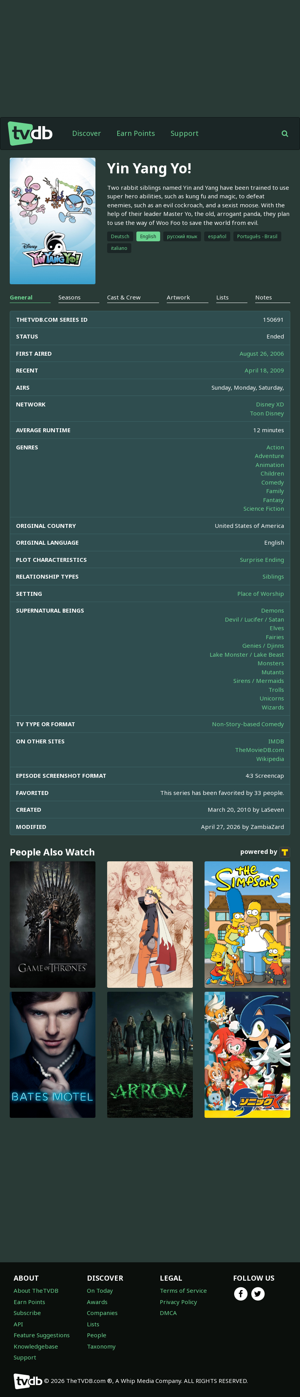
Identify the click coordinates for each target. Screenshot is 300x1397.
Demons (272, 610)
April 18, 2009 (264, 370)
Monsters (271, 663)
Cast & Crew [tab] (124, 297)
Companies (102, 1313)
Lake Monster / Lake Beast (247, 654)
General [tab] (21, 297)
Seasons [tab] (69, 297)
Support (185, 133)
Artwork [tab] (178, 297)
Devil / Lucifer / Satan (254, 619)
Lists (93, 1324)
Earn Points (135, 133)
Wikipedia (270, 759)
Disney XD (270, 404)
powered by (265, 852)
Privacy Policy (178, 1302)
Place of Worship (260, 593)
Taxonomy (101, 1346)
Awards (97, 1302)
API (18, 1324)
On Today (100, 1290)
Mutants (272, 672)
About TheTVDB (36, 1290)
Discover (86, 133)
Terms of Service (183, 1290)
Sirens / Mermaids (258, 680)
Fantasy (273, 500)
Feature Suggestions (42, 1335)
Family (275, 491)
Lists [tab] (222, 297)
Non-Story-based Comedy (248, 724)
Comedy (272, 482)
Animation (270, 465)
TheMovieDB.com (259, 750)
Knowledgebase (36, 1346)
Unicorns (271, 698)
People (96, 1335)
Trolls (276, 689)
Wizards (273, 707)
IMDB (276, 741)
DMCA (168, 1313)
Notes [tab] (263, 297)
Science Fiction (264, 508)
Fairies (275, 637)
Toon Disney (267, 413)
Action (275, 447)
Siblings (273, 576)
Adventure (269, 456)
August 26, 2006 (262, 353)
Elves (277, 628)
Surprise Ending (262, 559)
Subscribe (27, 1313)
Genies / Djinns (263, 645)
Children (272, 473)
